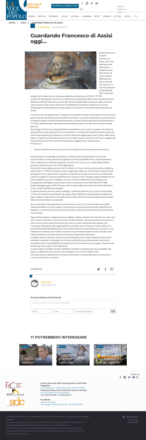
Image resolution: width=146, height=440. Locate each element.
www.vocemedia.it (48, 402)
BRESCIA (42, 16)
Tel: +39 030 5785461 (74, 404)
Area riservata (130, 417)
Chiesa (12, 23)
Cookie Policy (133, 420)
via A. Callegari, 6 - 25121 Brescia (54, 388)
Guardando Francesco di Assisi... (48, 23)
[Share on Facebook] (105, 270)
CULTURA (75, 16)
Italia (23, 23)
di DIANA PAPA (43, 27)
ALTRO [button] (128, 16)
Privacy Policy (133, 422)
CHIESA (64, 16)
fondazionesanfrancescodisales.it (55, 393)
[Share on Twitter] (98, 270)
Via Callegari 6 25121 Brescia (52, 404)
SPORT (97, 16)
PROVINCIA (53, 16)
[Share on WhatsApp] (112, 270)
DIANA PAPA (46, 282)
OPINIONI (107, 16)
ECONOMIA (86, 16)
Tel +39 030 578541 (76, 388)
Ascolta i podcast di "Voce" (121, 8)
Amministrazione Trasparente (17, 434)
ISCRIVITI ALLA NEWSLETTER (65, 6)
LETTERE (117, 16)
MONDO (31, 16)
